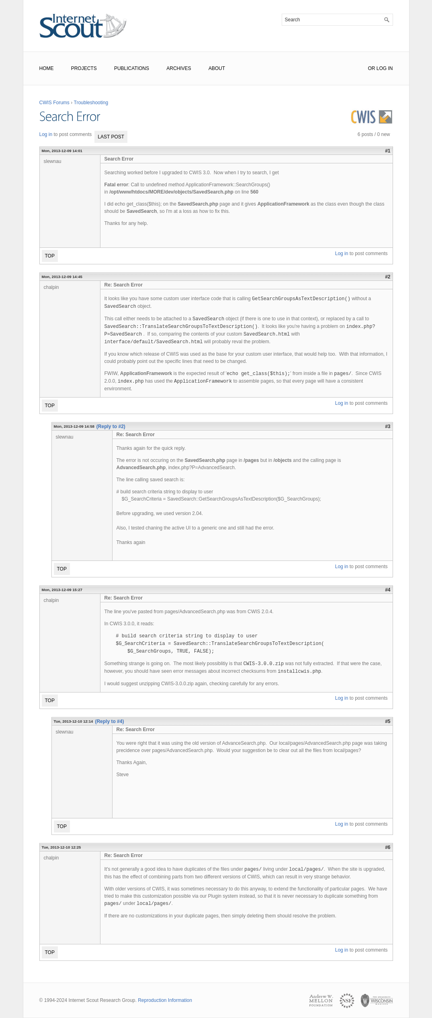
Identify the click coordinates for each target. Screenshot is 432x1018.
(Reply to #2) (110, 426)
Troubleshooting (91, 102)
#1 (387, 151)
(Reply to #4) (109, 721)
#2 (387, 277)
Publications (131, 68)
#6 (387, 847)
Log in (46, 134)
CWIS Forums (54, 102)
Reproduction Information (165, 1000)
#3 (387, 426)
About (217, 68)
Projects (84, 68)
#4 (387, 590)
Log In (385, 68)
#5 (387, 721)
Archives (178, 68)
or (371, 68)
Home (46, 68)
